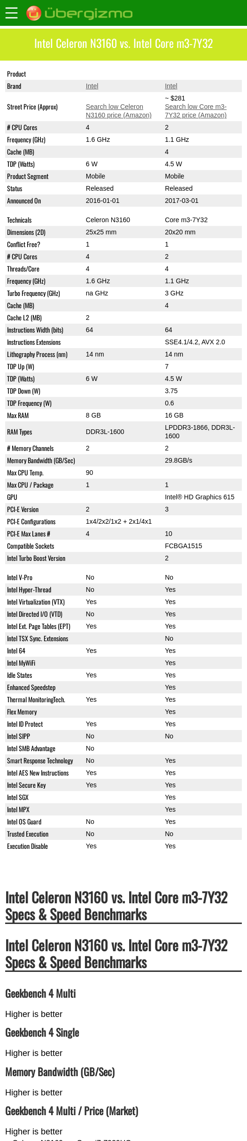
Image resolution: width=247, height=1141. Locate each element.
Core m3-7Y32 (186, 74)
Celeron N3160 (108, 74)
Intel (92, 86)
